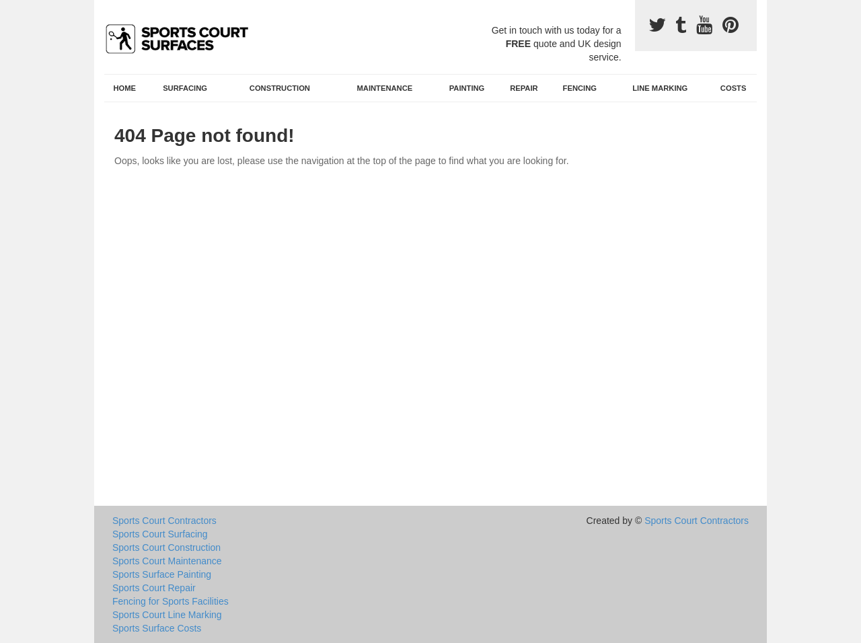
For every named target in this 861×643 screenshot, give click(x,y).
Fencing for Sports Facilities (170, 601)
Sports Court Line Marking (167, 614)
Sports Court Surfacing (160, 534)
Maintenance (385, 88)
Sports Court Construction (166, 547)
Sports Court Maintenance (167, 561)
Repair (523, 88)
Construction (280, 88)
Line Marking (659, 88)
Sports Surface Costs (156, 628)
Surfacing (185, 88)
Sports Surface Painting (161, 574)
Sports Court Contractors (164, 520)
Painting (467, 88)
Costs (733, 88)
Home (125, 88)
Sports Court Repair (154, 587)
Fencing (580, 88)
